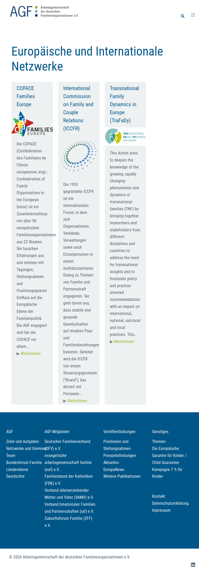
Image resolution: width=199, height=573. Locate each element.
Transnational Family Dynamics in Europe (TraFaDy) (124, 104)
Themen (159, 441)
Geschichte (15, 476)
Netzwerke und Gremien (26, 448)
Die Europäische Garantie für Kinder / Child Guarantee (169, 455)
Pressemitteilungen (119, 455)
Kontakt (158, 496)
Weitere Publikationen (121, 476)
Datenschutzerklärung (170, 503)
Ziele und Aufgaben (22, 441)
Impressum (161, 510)
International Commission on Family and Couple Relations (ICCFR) (78, 108)
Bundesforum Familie (24, 462)
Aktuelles (111, 462)
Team (10, 455)
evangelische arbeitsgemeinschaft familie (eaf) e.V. (68, 462)
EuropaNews (113, 469)
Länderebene (17, 469)
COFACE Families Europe (26, 96)
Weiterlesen (31, 353)
